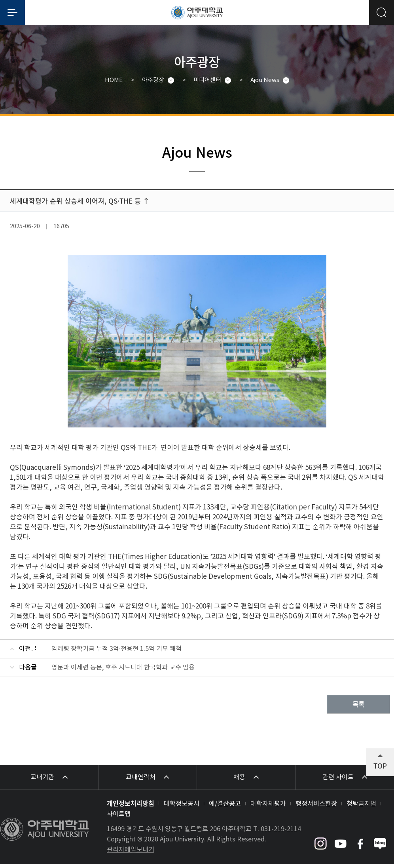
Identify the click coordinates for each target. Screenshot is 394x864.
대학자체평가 (268, 803)
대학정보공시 (181, 803)
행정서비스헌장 (316, 803)
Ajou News (264, 80)
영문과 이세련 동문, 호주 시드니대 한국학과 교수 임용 (123, 667)
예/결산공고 (225, 803)
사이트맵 (119, 814)
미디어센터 (207, 80)
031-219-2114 (281, 829)
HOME (114, 80)
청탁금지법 (361, 803)
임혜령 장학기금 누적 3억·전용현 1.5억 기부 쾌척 (116, 648)
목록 (358, 704)
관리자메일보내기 (130, 849)
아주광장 (153, 80)
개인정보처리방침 (130, 803)
